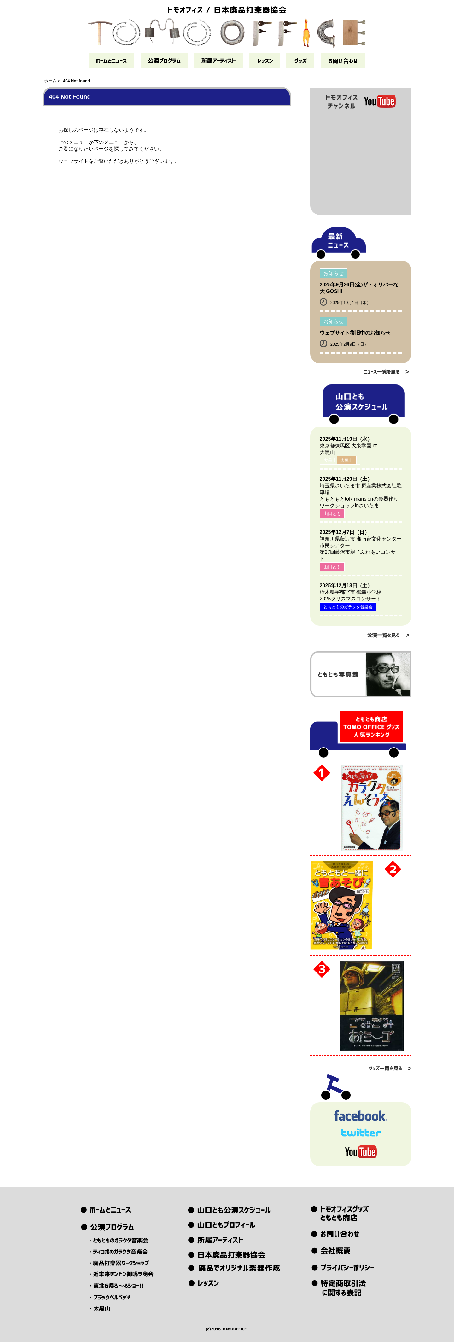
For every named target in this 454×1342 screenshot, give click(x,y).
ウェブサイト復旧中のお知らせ (355, 333)
